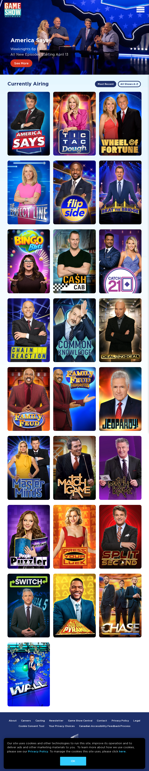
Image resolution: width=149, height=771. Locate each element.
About (13, 720)
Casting (40, 720)
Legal (136, 720)
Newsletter (56, 720)
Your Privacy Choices (62, 726)
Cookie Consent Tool (31, 726)
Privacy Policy (38, 751)
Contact (102, 720)
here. (122, 751)
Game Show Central (80, 720)
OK (73, 761)
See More (21, 63)
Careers (26, 720)
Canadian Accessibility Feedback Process (104, 726)
